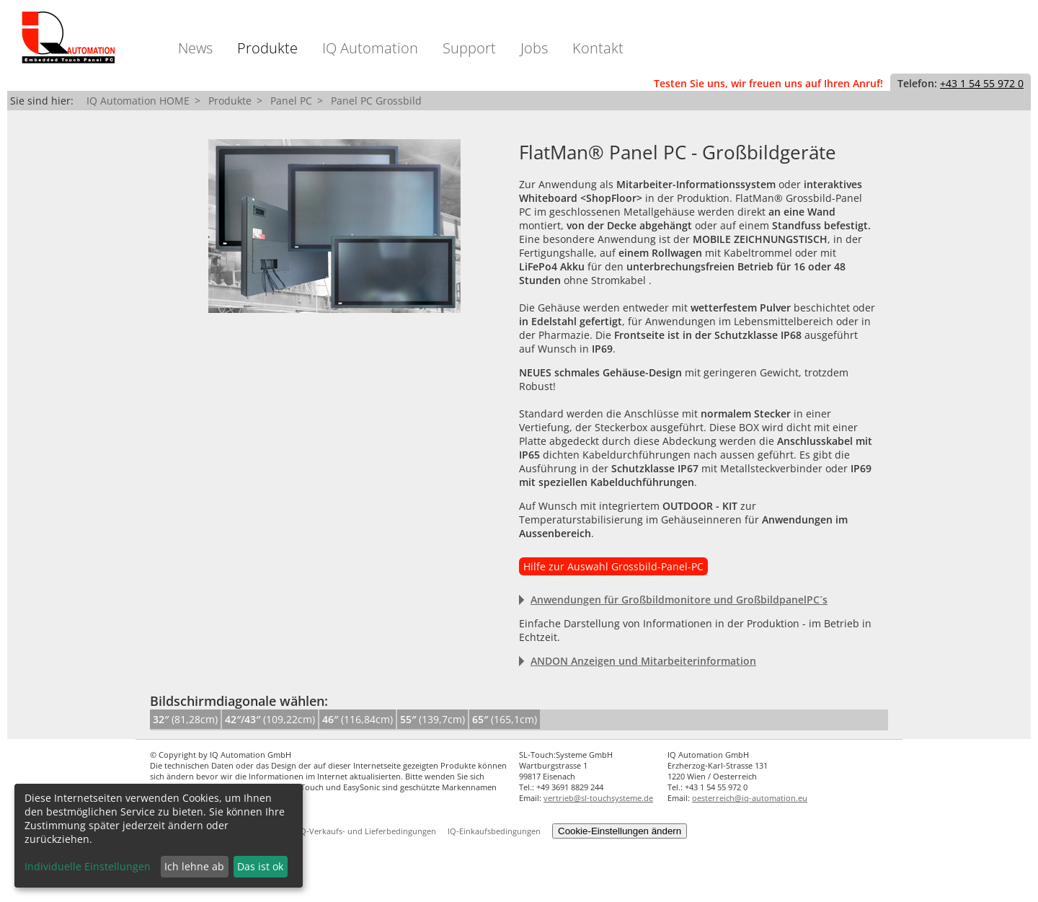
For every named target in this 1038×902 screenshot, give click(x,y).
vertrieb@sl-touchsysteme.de (598, 797)
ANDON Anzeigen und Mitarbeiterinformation (643, 661)
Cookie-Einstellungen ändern (619, 831)
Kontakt (598, 48)
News (195, 48)
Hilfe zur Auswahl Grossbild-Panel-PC (613, 566)
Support (469, 48)
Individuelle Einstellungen (88, 866)
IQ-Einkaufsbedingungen (494, 831)
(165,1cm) (504, 719)
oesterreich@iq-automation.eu (749, 797)
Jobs (534, 48)
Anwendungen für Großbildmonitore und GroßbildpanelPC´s (679, 599)
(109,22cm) (270, 719)
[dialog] (158, 836)
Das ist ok (260, 866)
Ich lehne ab (194, 866)
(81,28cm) (185, 719)
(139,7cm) (432, 719)
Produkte (267, 48)
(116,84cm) (357, 719)
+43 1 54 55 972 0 (982, 83)
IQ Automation (370, 48)
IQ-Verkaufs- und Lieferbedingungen (367, 831)
